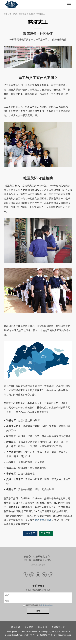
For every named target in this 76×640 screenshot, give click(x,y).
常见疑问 (45, 533)
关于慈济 (13, 14)
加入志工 (30, 533)
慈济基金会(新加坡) (27, 14)
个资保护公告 (46, 605)
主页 (6, 14)
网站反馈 (42, 627)
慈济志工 (41, 14)
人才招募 (29, 627)
